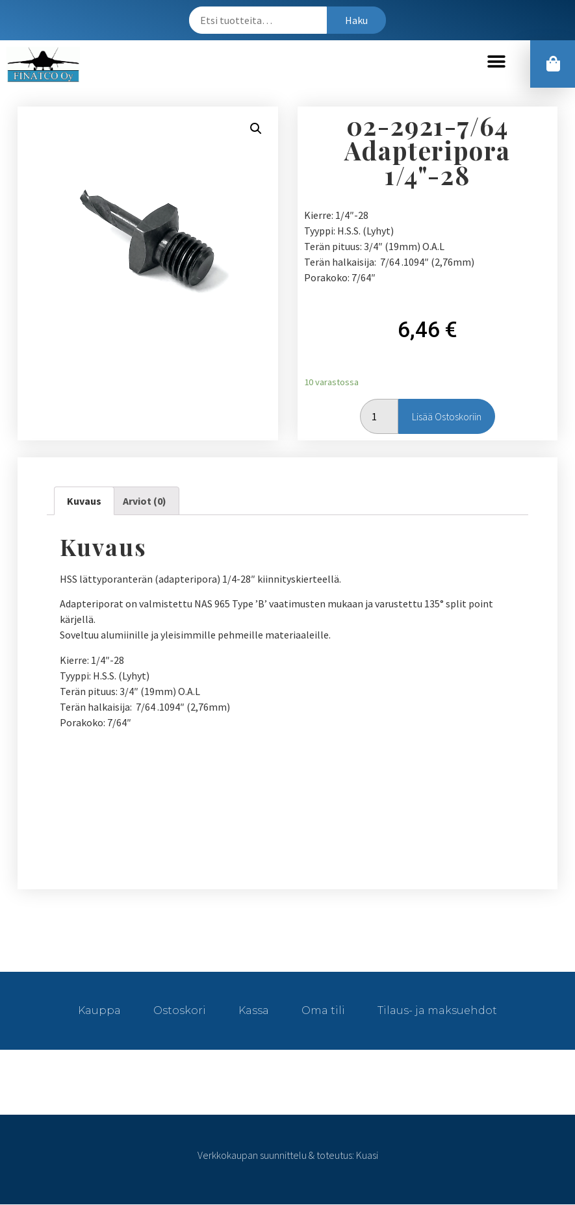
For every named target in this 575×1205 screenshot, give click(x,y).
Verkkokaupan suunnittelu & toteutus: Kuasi (288, 1155)
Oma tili (323, 1011)
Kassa (253, 1011)
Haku (356, 20)
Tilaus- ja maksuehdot (437, 1011)
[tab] (84, 501)
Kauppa (99, 1011)
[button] (496, 62)
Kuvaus (84, 501)
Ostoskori (179, 1011)
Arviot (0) (144, 501)
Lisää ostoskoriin (446, 417)
